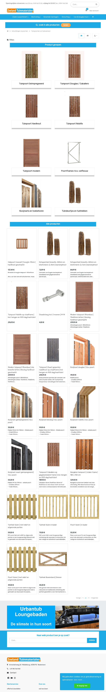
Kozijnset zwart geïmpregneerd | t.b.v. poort (21, 438)
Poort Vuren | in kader (78, 482)
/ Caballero (83, 83)
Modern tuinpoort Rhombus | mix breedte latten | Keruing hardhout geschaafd (21, 348)
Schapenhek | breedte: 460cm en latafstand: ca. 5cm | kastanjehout (84, 256)
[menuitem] (20, 17)
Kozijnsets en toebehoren (31, 211)
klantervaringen (44, 643)
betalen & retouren (14, 643)
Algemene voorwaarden (41, 682)
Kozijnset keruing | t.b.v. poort (50, 391)
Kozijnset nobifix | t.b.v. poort (81, 391)
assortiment (75, 648)
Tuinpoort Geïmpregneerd (31, 83)
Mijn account (24, 682)
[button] (93, 17)
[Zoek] (96, 4)
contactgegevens (77, 643)
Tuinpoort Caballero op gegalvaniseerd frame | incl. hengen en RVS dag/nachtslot (53, 439)
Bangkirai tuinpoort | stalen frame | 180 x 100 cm (84, 438)
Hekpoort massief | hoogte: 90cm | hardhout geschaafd (21, 256)
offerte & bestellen (14, 639)
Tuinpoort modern (31, 171)
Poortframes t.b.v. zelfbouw (74, 171)
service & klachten (13, 652)
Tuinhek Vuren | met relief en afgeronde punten (19, 483)
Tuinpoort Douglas (69, 83)
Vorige (78, 548)
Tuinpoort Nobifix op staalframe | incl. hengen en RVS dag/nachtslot (22, 301)
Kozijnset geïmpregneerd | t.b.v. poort (20, 392)
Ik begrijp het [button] (82, 686)
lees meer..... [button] (79, 680)
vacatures (42, 652)
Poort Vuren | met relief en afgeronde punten (18, 528)
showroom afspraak (78, 639)
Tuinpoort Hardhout (31, 123)
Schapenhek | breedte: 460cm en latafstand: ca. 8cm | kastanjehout (52, 256)
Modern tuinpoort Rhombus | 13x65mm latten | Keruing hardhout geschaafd (81, 303)
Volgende (94, 548)
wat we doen (43, 639)
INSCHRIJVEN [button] (35, 662)
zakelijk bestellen (45, 648)
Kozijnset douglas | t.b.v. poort (82, 346)
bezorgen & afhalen (14, 648)
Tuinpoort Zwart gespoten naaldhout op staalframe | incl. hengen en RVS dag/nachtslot (51, 348)
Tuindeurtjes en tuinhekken (74, 211)
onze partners (76, 652)
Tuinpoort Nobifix (74, 123)
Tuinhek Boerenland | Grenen (50, 527)
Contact (13, 623)
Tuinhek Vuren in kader (48, 482)
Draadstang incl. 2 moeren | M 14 (52, 300)
